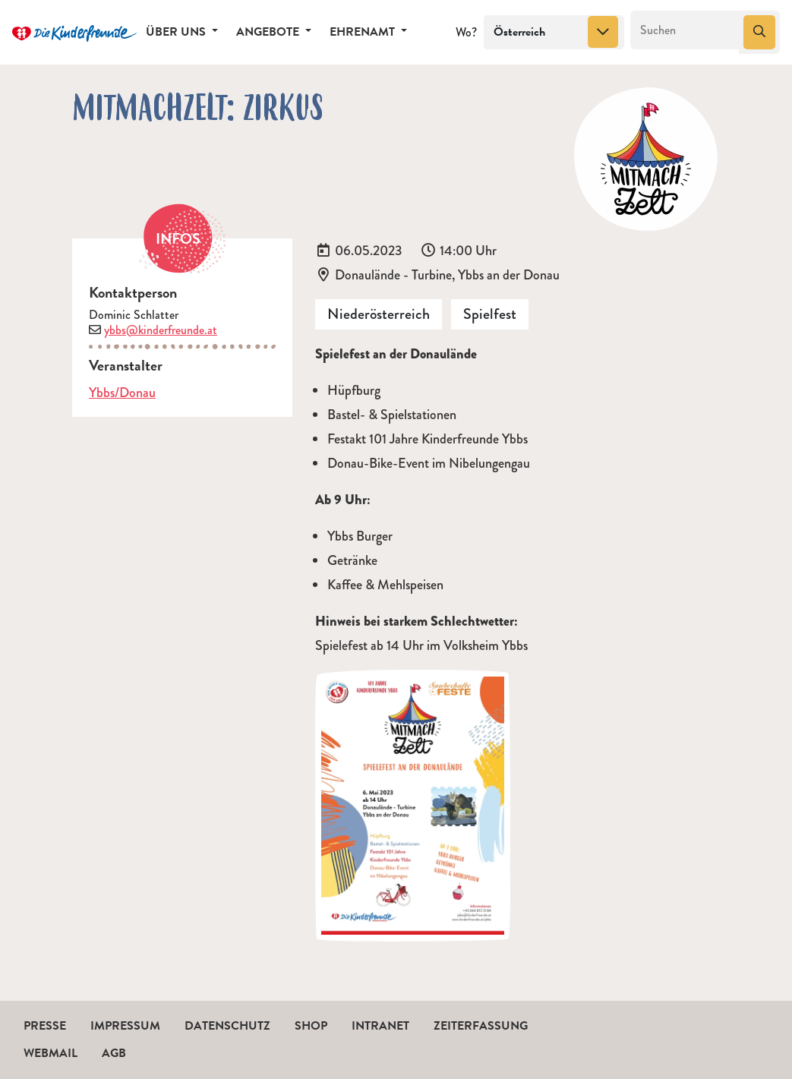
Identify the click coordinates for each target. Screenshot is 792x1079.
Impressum (125, 1026)
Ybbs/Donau (122, 392)
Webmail (50, 1053)
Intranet (380, 1026)
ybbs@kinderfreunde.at (160, 330)
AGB (114, 1053)
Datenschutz (227, 1026)
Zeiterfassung (481, 1026)
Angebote (269, 32)
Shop (311, 1026)
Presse (45, 1026)
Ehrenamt (364, 32)
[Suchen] (685, 30)
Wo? (466, 32)
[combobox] (554, 32)
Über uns (177, 32)
